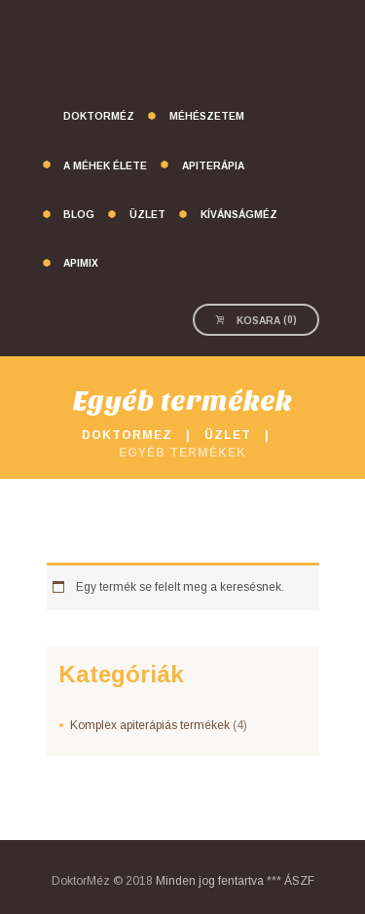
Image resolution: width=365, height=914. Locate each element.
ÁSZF (299, 881)
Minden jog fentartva (210, 881)
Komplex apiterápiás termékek (150, 725)
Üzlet (227, 435)
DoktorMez (127, 435)
